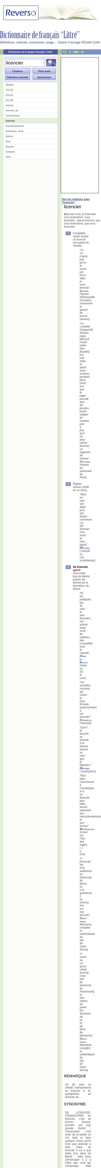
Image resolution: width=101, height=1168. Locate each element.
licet (8, 141)
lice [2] (9, 95)
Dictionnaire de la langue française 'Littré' (30, 52)
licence (9, 105)
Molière (84, 547)
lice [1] (9, 89)
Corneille (85, 720)
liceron (9, 136)
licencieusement (15, 126)
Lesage (84, 290)
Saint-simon (83, 920)
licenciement (13, 115)
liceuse (9, 146)
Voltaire (85, 461)
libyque (10, 84)
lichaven (10, 151)
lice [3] (9, 100)
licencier (10, 120)
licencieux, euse (14, 131)
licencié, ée (12, 110)
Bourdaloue (87, 829)
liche (8, 157)
